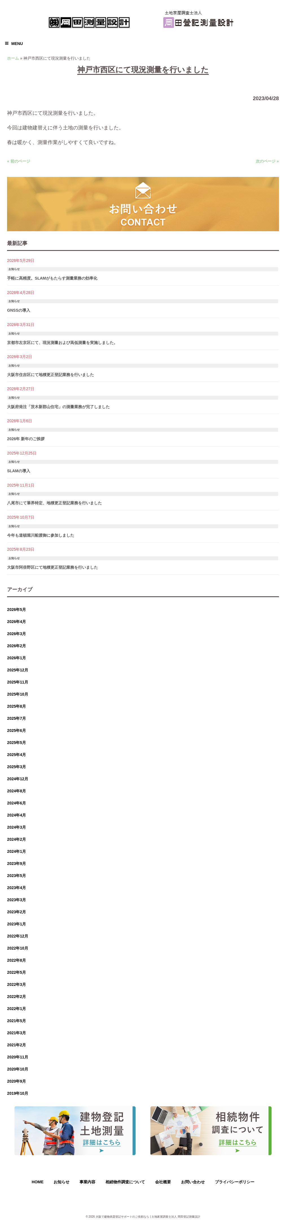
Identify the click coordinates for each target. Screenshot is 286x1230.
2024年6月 (16, 803)
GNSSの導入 (18, 310)
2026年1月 (16, 658)
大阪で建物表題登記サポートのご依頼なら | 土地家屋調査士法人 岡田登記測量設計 (148, 1216)
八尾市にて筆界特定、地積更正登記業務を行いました (54, 503)
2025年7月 (16, 718)
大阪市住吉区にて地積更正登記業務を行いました (50, 374)
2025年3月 (16, 766)
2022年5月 (16, 972)
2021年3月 (16, 1033)
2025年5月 (16, 742)
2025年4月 (16, 754)
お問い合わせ (193, 1182)
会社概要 (163, 1182)
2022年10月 (17, 948)
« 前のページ (18, 161)
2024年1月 (16, 851)
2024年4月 (16, 815)
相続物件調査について (125, 1182)
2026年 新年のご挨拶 (26, 439)
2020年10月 (17, 1069)
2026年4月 (16, 621)
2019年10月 (17, 1093)
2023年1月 (16, 924)
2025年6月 (16, 730)
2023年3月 (16, 900)
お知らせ (14, 269)
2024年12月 (17, 779)
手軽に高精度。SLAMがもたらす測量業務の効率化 (52, 278)
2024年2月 (16, 839)
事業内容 (87, 1182)
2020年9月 (16, 1081)
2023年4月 (16, 887)
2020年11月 (17, 1057)
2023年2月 (16, 912)
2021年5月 (16, 1020)
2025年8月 (16, 706)
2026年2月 (16, 646)
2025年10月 (17, 694)
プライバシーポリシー (234, 1182)
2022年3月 (16, 984)
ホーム (13, 58)
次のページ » (267, 161)
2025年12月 (17, 670)
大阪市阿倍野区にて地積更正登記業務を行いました (52, 567)
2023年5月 (16, 875)
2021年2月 (16, 1045)
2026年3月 (16, 633)
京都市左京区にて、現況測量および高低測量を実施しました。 (62, 342)
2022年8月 (16, 960)
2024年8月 (16, 791)
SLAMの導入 (18, 471)
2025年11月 (17, 682)
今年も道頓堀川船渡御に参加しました (40, 535)
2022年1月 (16, 1008)
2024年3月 (16, 827)
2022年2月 (16, 996)
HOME (37, 1182)
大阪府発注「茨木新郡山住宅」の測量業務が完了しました (58, 406)
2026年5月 (16, 609)
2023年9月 (16, 863)
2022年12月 (17, 936)
